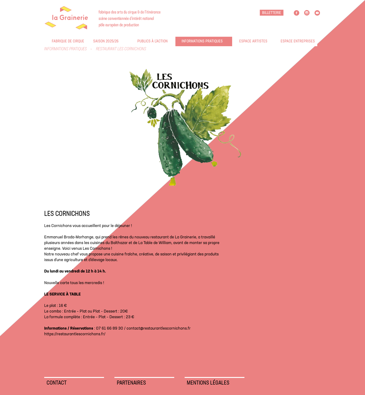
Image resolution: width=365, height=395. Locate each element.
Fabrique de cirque (55, 41)
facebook (296, 13)
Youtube (317, 13)
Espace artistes (242, 41)
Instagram (306, 13)
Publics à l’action (140, 41)
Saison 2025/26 (96, 41)
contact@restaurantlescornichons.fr (158, 329)
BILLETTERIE (271, 13)
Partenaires (131, 383)
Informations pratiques (185, 41)
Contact (57, 383)
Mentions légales (208, 383)
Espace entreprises (284, 41)
